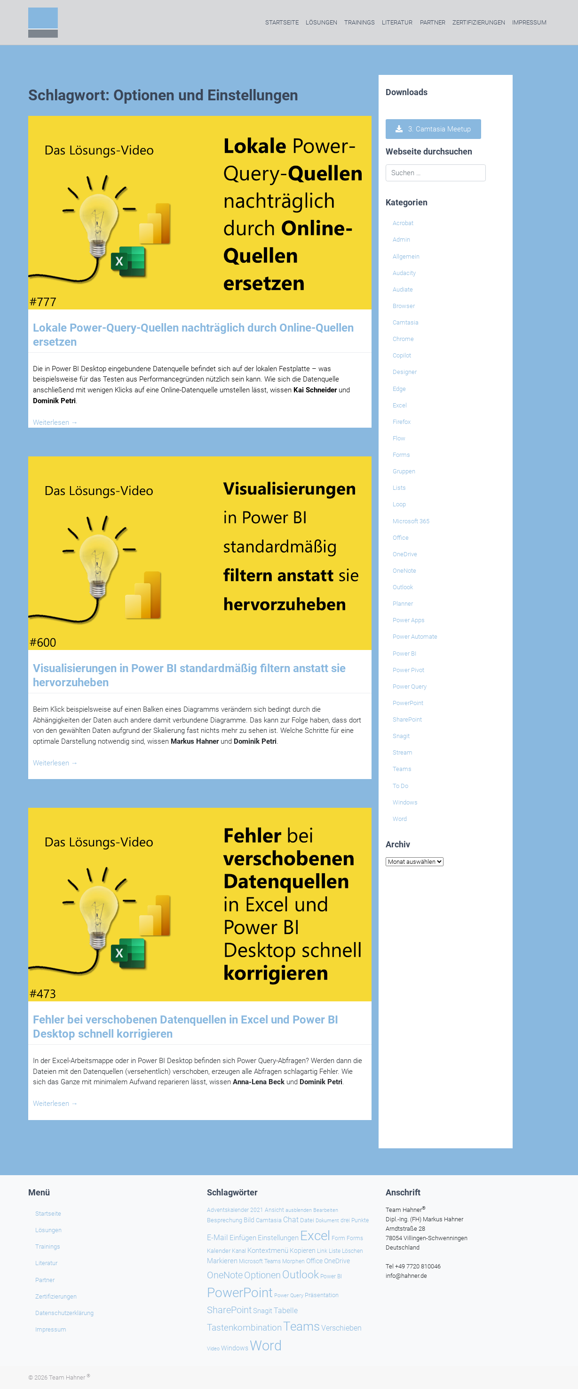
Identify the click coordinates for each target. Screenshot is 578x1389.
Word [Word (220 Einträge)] (266, 1346)
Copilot (402, 355)
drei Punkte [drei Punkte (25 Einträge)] (354, 1220)
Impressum (529, 22)
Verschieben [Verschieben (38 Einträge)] (341, 1328)
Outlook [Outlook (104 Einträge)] (300, 1274)
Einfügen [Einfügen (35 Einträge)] (243, 1238)
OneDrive (405, 554)
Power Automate (415, 636)
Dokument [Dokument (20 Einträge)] (327, 1221)
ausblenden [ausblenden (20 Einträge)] (298, 1210)
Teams (402, 768)
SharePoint (407, 719)
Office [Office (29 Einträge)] (314, 1261)
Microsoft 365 (411, 521)
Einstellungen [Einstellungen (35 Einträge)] (278, 1238)
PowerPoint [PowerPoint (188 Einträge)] (240, 1292)
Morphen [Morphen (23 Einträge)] (293, 1261)
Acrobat (403, 223)
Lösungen (321, 22)
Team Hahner (69, 1377)
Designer (405, 371)
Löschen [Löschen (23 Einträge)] (352, 1251)
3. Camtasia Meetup (433, 129)
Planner (403, 603)
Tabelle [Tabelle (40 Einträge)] (286, 1310)
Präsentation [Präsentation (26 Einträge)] (322, 1295)
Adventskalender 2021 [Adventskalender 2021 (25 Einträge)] (235, 1210)
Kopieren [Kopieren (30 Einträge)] (303, 1250)
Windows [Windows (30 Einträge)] (234, 1348)
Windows (405, 802)
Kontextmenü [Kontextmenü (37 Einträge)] (267, 1250)
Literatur (397, 22)
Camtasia (406, 322)
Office (401, 537)
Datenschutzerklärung (64, 1312)
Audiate (403, 289)
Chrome (403, 338)
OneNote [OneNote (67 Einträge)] (225, 1275)
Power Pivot (408, 670)
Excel (400, 405)
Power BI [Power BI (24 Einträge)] (331, 1276)
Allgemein (406, 256)
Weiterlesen (55, 422)
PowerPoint (408, 703)
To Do (400, 785)
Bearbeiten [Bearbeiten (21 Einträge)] (325, 1210)
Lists (399, 487)
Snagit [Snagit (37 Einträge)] (262, 1311)
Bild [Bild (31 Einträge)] (249, 1220)
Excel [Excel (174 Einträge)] (315, 1235)
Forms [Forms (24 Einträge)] (355, 1238)
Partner (432, 22)
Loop (399, 504)
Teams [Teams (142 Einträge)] (301, 1326)
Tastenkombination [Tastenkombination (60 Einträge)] (244, 1327)
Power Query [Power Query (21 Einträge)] (288, 1295)
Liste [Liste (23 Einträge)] (334, 1251)
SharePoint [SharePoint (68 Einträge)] (229, 1310)
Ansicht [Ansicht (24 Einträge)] (274, 1210)
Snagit (401, 735)
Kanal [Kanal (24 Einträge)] (239, 1251)
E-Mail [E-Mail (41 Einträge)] (217, 1237)
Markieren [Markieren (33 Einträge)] (222, 1261)
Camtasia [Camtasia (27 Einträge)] (269, 1220)
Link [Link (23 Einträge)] (322, 1251)
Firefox (402, 421)
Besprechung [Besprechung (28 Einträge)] (224, 1220)
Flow (399, 438)
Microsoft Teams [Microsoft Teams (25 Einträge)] (260, 1261)
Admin (401, 239)
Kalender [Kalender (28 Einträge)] (218, 1250)
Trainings (359, 22)
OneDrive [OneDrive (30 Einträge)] (337, 1261)
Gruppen (404, 471)
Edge (399, 388)
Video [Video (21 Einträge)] (213, 1349)
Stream (402, 752)
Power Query (410, 686)
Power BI (404, 653)
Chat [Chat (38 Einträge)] (291, 1220)
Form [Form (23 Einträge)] (338, 1238)
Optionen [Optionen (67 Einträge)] (262, 1275)
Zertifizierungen (478, 22)
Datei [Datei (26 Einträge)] (307, 1220)
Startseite (282, 22)
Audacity (404, 272)
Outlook (403, 587)
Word (400, 818)
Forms (401, 454)
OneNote (404, 570)
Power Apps (409, 620)
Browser (404, 305)
